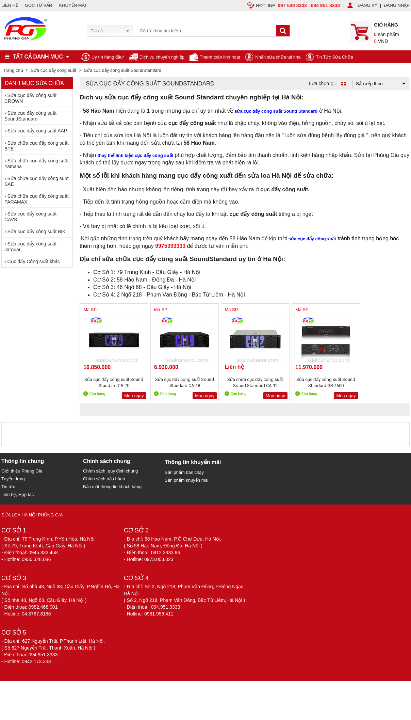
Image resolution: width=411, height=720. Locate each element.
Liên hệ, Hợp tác (17, 494)
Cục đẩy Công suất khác (33, 261)
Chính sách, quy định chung (110, 471)
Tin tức (8, 486)
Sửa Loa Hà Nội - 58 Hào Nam (300, 464)
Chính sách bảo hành (104, 478)
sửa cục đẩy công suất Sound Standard (275, 111)
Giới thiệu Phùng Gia (22, 471)
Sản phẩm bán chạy (184, 472)
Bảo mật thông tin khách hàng (112, 486)
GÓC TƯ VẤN (38, 5)
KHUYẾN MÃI (72, 5)
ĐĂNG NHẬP (396, 5)
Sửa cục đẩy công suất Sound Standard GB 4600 (310, 382)
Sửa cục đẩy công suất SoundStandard (30, 116)
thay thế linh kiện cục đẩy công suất (135, 155)
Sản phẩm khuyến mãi (187, 480)
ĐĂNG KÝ (368, 5)
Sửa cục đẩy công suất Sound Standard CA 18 (178, 382)
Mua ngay (129, 395)
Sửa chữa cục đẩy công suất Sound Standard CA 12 (245, 382)
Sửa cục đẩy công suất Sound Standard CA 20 (111, 382)
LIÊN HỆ (9, 5)
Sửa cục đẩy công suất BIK (36, 231)
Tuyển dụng (13, 478)
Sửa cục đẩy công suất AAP (37, 130)
